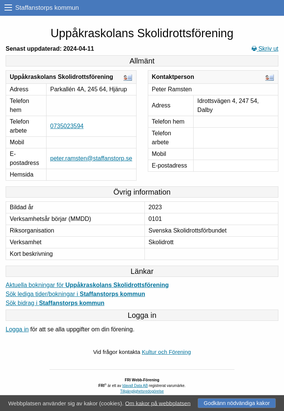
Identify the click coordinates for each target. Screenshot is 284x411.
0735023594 (67, 126)
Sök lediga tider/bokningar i (75, 294)
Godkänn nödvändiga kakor (237, 403)
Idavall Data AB (135, 386)
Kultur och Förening (166, 352)
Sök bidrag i (55, 303)
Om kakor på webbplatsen (158, 403)
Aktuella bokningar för (87, 285)
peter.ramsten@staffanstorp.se (91, 158)
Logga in (17, 329)
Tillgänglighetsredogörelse (142, 391)
